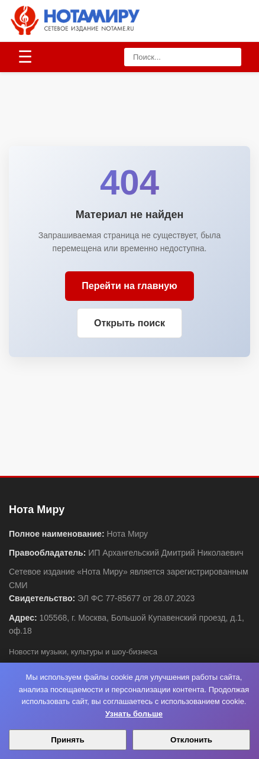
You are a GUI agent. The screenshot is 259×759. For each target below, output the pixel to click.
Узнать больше (134, 713)
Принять (67, 739)
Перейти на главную (129, 286)
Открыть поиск (129, 323)
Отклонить (191, 739)
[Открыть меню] (25, 57)
